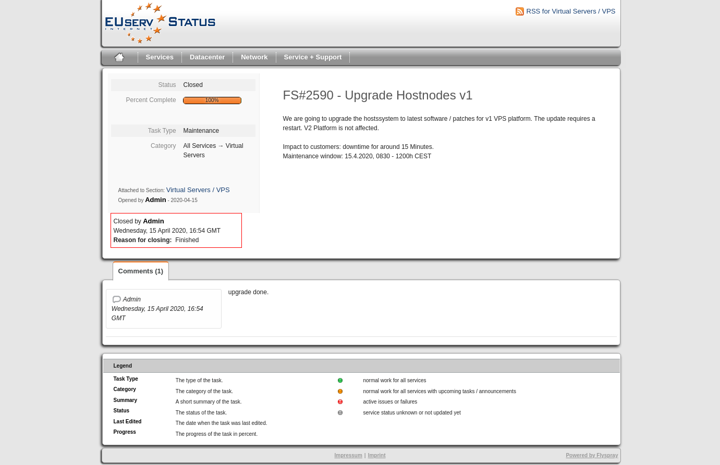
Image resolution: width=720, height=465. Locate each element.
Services (160, 57)
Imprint (377, 455)
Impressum (348, 455)
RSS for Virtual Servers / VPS (571, 11)
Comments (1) (141, 271)
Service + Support (313, 57)
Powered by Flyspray (592, 455)
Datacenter (207, 57)
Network (254, 57)
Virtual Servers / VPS (198, 190)
